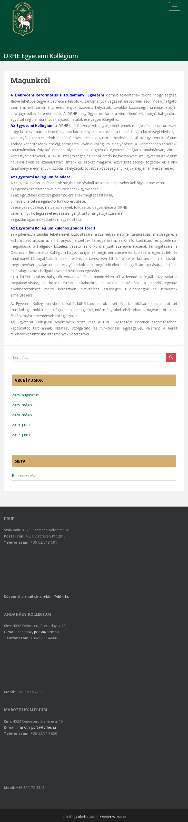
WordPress (108, 817)
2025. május (22, 404)
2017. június (22, 434)
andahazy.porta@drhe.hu (38, 631)
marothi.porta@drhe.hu (36, 727)
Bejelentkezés (23, 475)
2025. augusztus (25, 394)
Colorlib (82, 817)
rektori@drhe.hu (56, 596)
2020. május (22, 414)
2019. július (21, 424)
